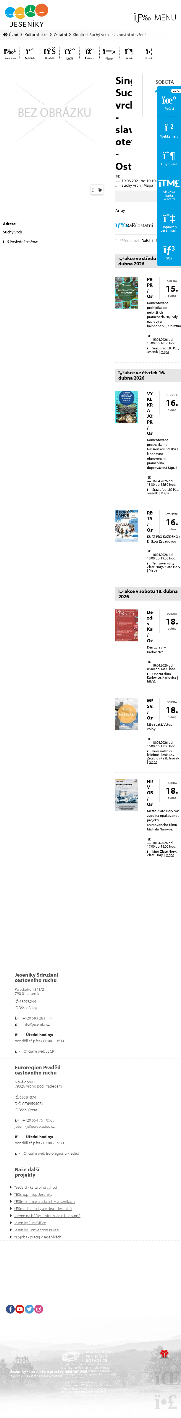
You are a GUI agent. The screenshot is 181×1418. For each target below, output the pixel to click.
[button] (155, 17)
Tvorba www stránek (164, 1354)
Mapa (148, 185)
